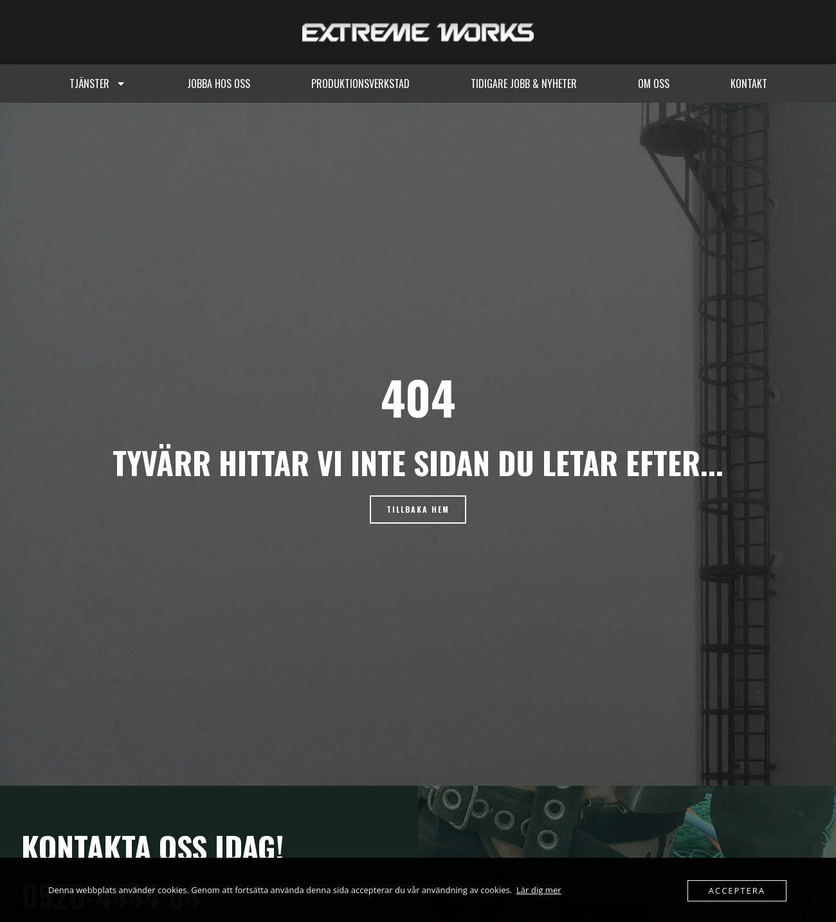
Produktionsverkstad (360, 83)
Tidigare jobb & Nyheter (524, 83)
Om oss (653, 83)
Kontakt (749, 83)
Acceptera (737, 890)
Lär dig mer (538, 890)
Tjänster (97, 83)
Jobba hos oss (218, 83)
